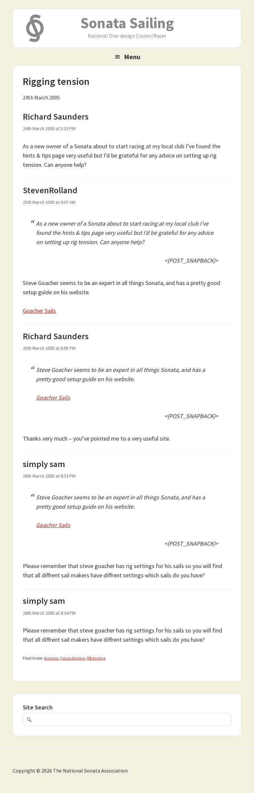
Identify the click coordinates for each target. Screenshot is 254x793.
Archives (51, 658)
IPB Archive (96, 658)
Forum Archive (72, 658)
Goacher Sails (39, 310)
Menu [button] (132, 57)
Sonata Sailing (127, 23)
